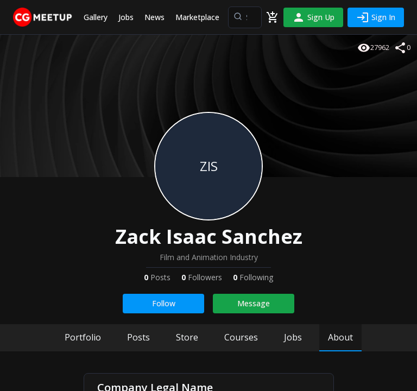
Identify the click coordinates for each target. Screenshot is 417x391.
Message (253, 303)
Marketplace (197, 17)
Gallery (96, 17)
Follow (163, 303)
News (154, 17)
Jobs (126, 17)
